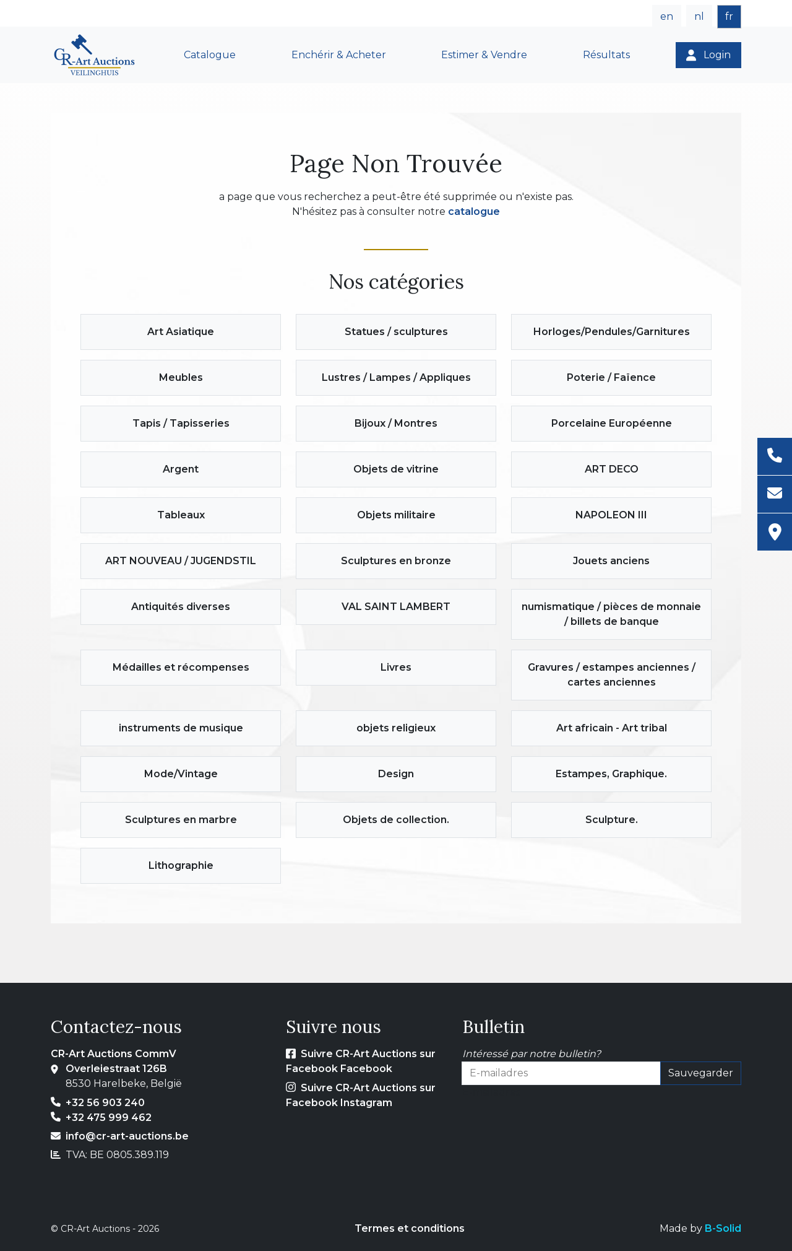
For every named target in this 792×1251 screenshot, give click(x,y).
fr (729, 16)
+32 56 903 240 (105, 1103)
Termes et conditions (410, 1228)
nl (699, 16)
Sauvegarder (700, 1073)
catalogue (474, 211)
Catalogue (210, 55)
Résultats (606, 55)
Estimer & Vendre (484, 55)
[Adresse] (774, 532)
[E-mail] (774, 494)
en (666, 16)
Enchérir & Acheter (338, 55)
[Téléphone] (774, 457)
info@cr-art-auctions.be (127, 1136)
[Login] (708, 55)
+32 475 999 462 (109, 1117)
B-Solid (723, 1228)
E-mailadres (491, 1092)
